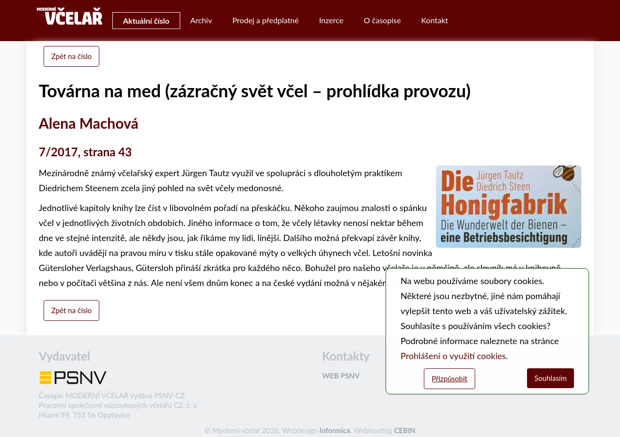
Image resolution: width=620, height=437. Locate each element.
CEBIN (404, 430)
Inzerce (331, 20)
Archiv (201, 20)
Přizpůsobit (449, 378)
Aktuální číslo (146, 20)
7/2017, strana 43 (85, 152)
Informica (335, 430)
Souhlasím (550, 378)
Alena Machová (89, 123)
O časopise (382, 20)
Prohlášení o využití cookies (453, 355)
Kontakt (434, 20)
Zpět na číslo (71, 56)
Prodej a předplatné (265, 20)
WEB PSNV (340, 375)
